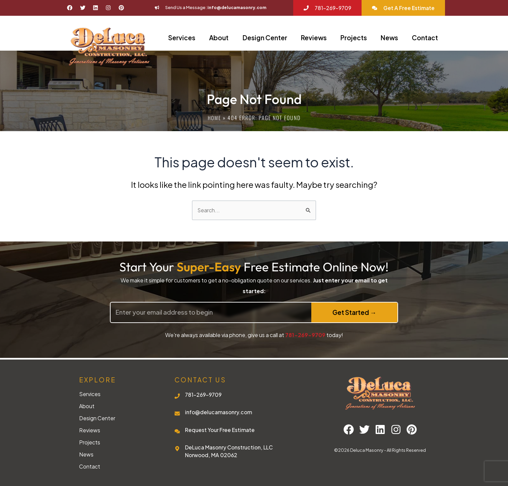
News (389, 38)
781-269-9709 (305, 334)
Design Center (265, 38)
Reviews (314, 38)
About (219, 38)
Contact (425, 38)
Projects (353, 38)
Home (214, 118)
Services (181, 38)
